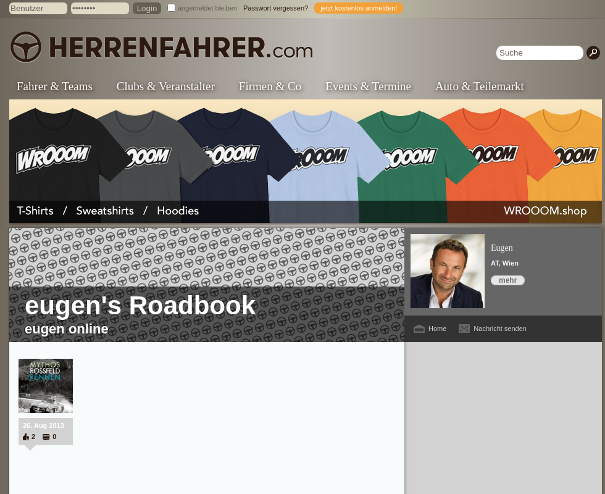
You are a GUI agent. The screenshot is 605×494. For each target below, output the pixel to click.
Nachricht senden (500, 328)
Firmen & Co (270, 86)
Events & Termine (368, 86)
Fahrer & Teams (55, 86)
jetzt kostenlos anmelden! (358, 8)
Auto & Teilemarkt (479, 86)
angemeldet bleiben (207, 8)
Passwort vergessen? (275, 8)
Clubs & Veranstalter (166, 86)
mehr (508, 280)
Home (437, 328)
